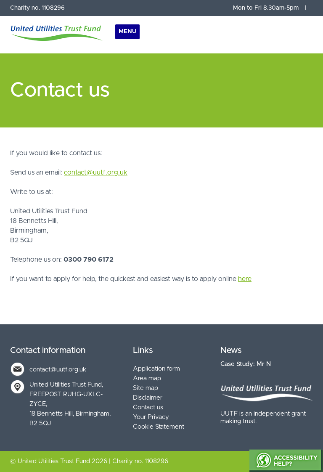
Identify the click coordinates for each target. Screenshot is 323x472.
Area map (147, 378)
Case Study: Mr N (245, 364)
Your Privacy (151, 417)
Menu (127, 31)
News (230, 350)
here (245, 279)
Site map (145, 388)
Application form (156, 369)
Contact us (148, 407)
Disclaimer (147, 398)
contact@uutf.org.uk (95, 172)
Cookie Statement (158, 427)
